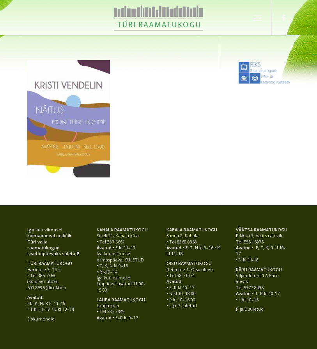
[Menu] (257, 17)
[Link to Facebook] (284, 17)
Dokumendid (41, 319)
